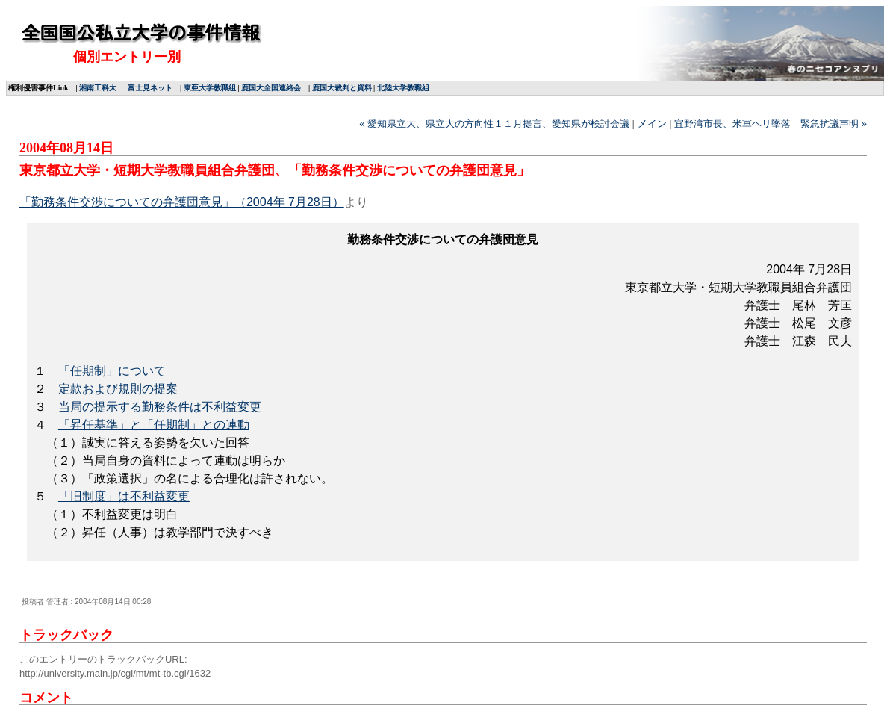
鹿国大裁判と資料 (342, 88)
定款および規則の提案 (118, 388)
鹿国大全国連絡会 (271, 88)
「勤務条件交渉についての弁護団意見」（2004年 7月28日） (181, 202)
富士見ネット (150, 88)
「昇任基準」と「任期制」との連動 (153, 424)
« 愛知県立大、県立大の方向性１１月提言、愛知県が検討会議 (494, 123)
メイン (652, 123)
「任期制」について (112, 370)
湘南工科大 (97, 88)
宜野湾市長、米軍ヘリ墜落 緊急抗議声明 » (770, 123)
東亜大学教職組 (210, 88)
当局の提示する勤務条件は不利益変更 (159, 406)
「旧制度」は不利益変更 (124, 496)
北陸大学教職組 (403, 88)
